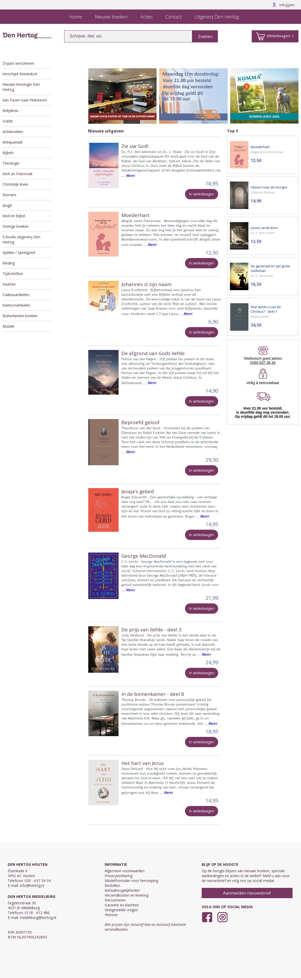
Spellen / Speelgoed (19, 252)
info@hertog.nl (32, 885)
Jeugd (7, 205)
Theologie (11, 163)
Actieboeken (13, 131)
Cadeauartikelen (16, 294)
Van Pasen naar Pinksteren (25, 100)
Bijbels (8, 152)
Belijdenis (10, 110)
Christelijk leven (15, 184)
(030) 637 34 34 (263, 362)
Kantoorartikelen (16, 305)
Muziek (8, 326)
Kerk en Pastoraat (18, 173)
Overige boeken (16, 226)
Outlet (8, 121)
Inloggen (283, 4)
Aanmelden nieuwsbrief (247, 893)
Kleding (9, 263)
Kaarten (9, 284)
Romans (9, 194)
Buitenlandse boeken (20, 315)
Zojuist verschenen (18, 63)
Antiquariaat (13, 142)
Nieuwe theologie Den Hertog (21, 87)
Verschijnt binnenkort (20, 73)
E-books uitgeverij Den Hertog (21, 239)
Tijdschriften (13, 273)
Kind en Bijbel (14, 215)
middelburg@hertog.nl (38, 917)
